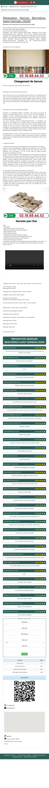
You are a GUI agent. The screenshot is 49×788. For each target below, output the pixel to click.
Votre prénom (24, 634)
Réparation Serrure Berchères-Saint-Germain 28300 (24, 260)
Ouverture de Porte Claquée (24, 755)
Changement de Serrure (10, 755)
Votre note (24, 640)
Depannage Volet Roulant (39, 755)
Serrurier (7, 736)
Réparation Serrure (17, 756)
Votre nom (24, 628)
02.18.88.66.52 (21, 2)
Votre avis (24, 646)
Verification (24, 622)
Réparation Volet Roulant (30, 756)
